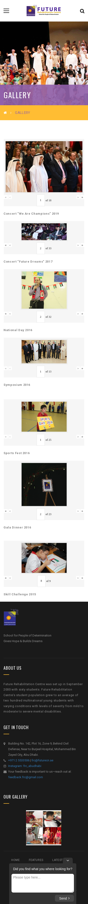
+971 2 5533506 (18, 760)
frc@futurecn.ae (42, 760)
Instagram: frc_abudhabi (24, 766)
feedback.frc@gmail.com (25, 777)
